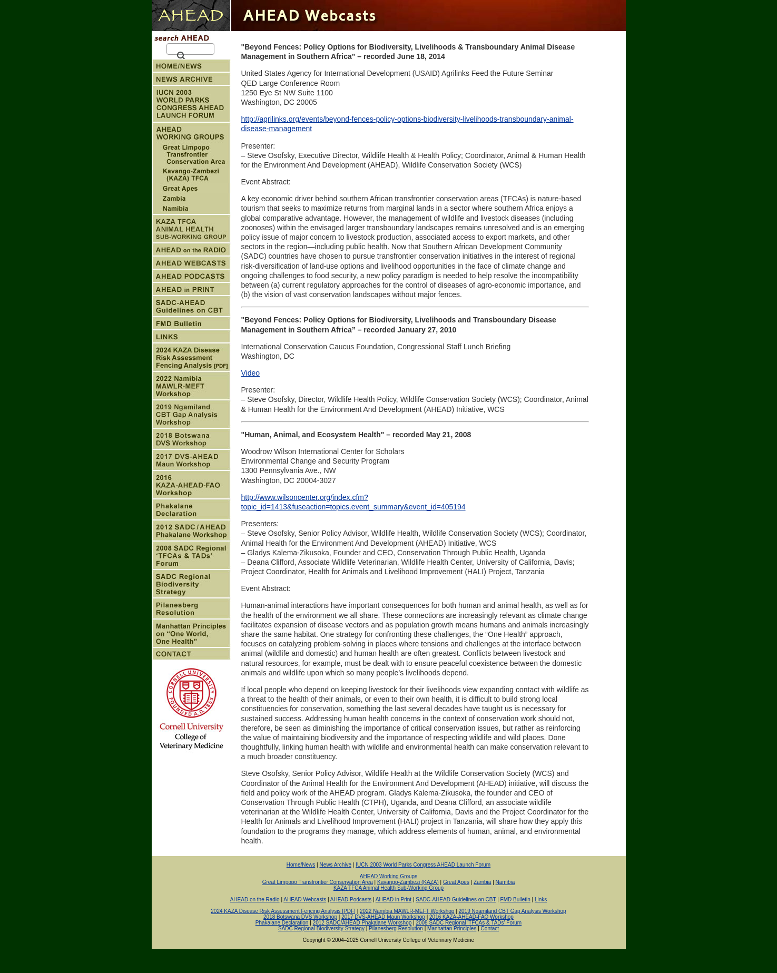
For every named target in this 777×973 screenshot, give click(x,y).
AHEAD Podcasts (350, 899)
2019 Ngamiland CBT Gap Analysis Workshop (512, 911)
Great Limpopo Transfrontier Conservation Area (317, 882)
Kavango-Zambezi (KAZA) (408, 882)
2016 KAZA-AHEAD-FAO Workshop (471, 917)
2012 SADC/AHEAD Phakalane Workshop (362, 923)
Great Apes (456, 882)
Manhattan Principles (451, 928)
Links (541, 899)
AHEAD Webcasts (304, 899)
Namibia (505, 882)
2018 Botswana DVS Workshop (300, 917)
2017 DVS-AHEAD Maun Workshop (383, 917)
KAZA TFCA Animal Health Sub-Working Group (388, 888)
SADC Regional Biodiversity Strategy (321, 928)
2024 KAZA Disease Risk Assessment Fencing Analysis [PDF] (283, 911)
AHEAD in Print (393, 899)
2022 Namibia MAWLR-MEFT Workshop (407, 911)
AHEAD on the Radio (255, 899)
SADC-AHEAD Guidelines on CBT (456, 899)
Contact (490, 928)
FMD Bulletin (515, 899)
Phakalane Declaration (282, 923)
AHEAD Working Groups (388, 876)
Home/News (301, 865)
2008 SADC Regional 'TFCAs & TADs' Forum (469, 923)
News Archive (335, 865)
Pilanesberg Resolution (396, 928)
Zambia (482, 882)
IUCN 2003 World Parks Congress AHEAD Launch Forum (423, 865)
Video (250, 373)
